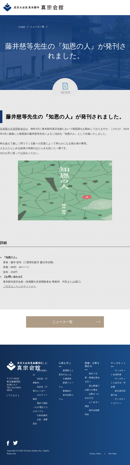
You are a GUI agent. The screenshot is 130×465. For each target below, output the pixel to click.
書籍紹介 (67, 391)
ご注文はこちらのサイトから (19, 286)
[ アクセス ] (13, 395)
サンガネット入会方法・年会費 (118, 382)
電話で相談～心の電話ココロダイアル (40, 407)
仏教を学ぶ (65, 363)
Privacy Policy (95, 453)
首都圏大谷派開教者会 (12, 128)
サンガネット (118, 363)
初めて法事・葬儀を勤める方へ (92, 377)
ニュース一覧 (37, 26)
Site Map (112, 453)
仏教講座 (67, 378)
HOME (22, 27)
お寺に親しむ (40, 363)
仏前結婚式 (42, 415)
